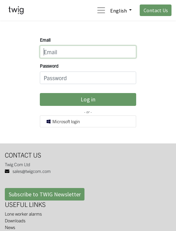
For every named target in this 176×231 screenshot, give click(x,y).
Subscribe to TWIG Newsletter (45, 194)
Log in (88, 99)
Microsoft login (63, 121)
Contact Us (156, 10)
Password (49, 66)
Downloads (15, 220)
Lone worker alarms (23, 214)
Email (45, 40)
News (10, 227)
